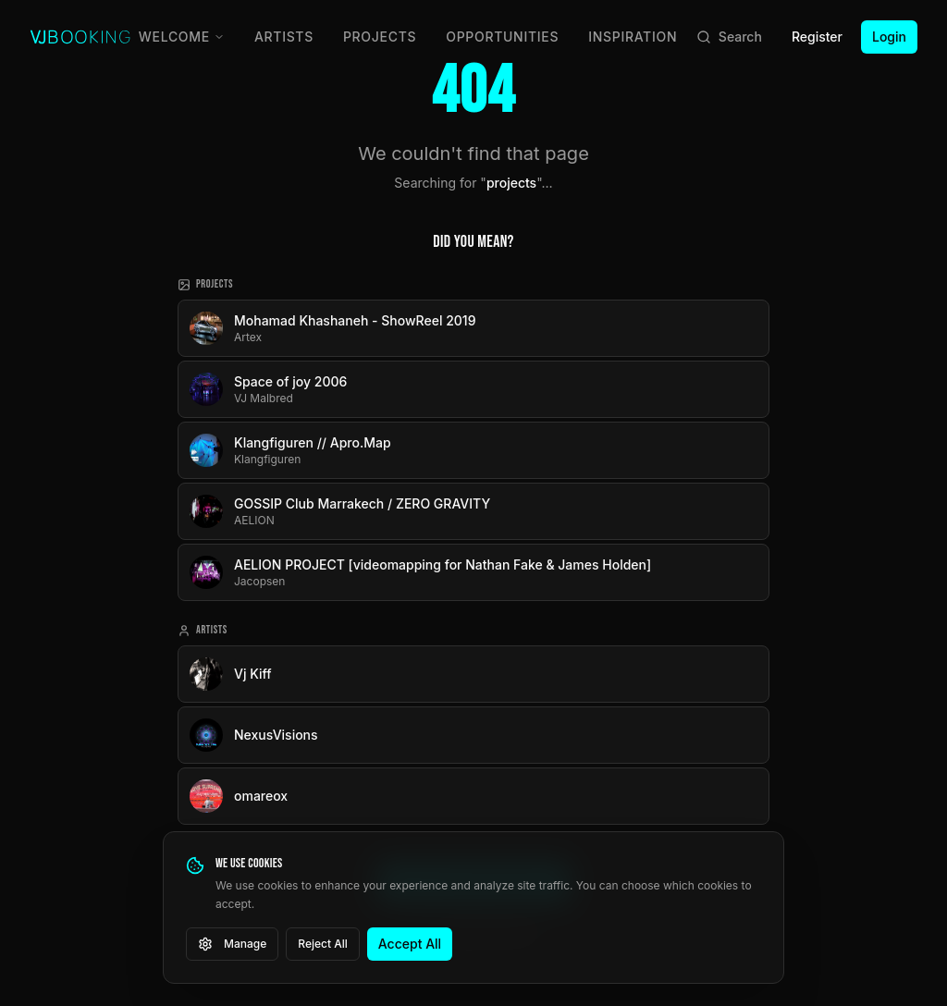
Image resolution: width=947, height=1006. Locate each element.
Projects (379, 36)
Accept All (409, 943)
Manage (232, 944)
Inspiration (632, 36)
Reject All (323, 944)
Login (889, 36)
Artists (284, 36)
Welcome (182, 36)
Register (817, 36)
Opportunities (502, 36)
